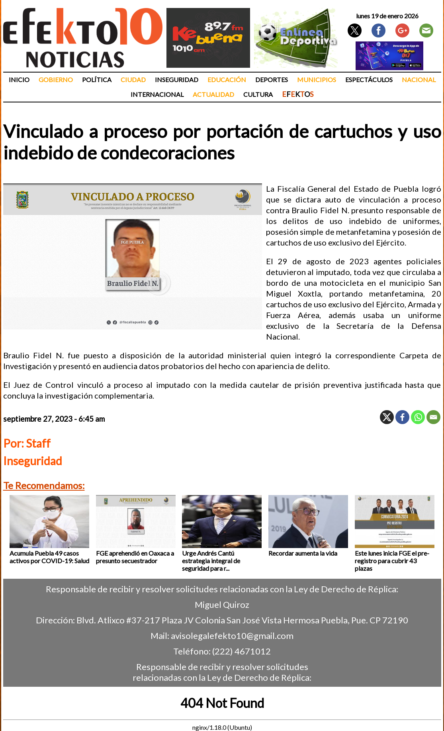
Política (96, 79)
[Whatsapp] (418, 417)
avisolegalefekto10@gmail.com (232, 635)
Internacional (157, 94)
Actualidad (213, 94)
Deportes (271, 79)
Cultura (258, 94)
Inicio (19, 79)
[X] (387, 417)
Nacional (419, 79)
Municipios (316, 79)
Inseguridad (176, 79)
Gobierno (56, 79)
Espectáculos (369, 79)
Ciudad (133, 79)
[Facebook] (402, 417)
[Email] (433, 417)
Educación (226, 79)
